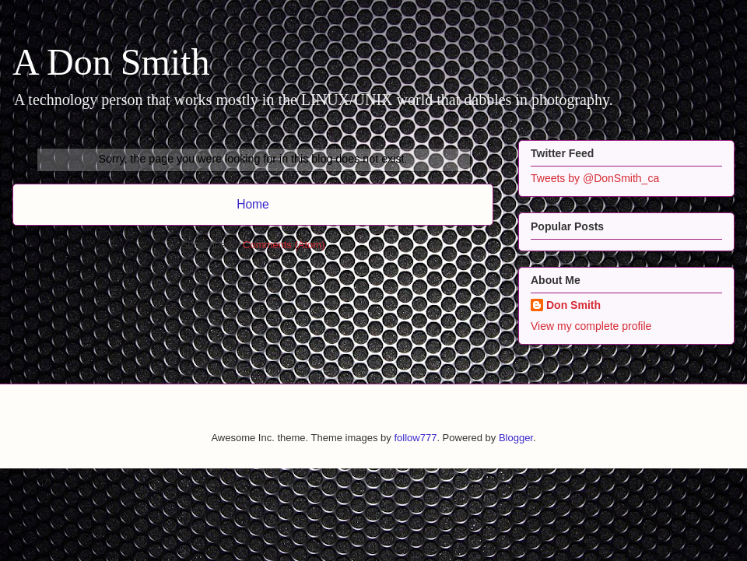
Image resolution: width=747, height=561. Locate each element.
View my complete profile (591, 326)
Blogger (516, 438)
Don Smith (573, 305)
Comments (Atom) (283, 245)
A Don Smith (110, 61)
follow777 (415, 438)
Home (253, 204)
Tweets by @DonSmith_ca (595, 178)
